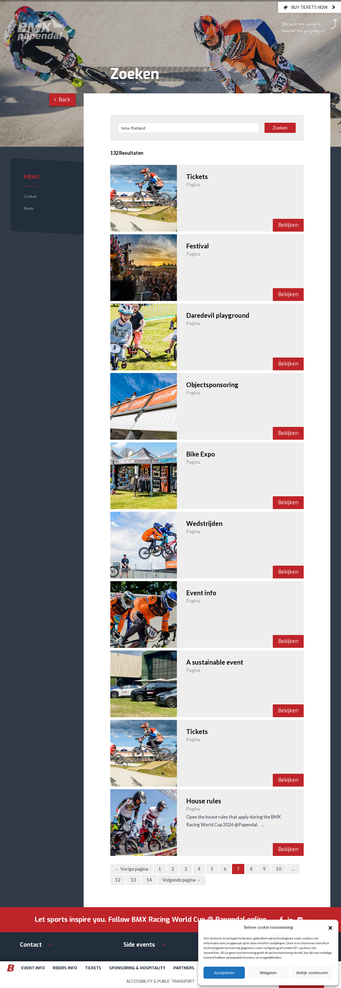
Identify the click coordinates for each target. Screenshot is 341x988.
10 (278, 869)
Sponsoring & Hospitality (137, 968)
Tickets (93, 968)
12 (117, 880)
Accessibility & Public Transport (160, 981)
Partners (183, 968)
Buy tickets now (309, 7)
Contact (30, 196)
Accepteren (224, 972)
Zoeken (280, 127)
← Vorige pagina (131, 869)
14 (149, 880)
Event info (33, 968)
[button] (330, 927)
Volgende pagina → (181, 880)
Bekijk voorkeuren (312, 972)
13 (133, 880)
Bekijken (288, 225)
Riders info (65, 968)
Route (29, 208)
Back (62, 99)
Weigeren (268, 972)
